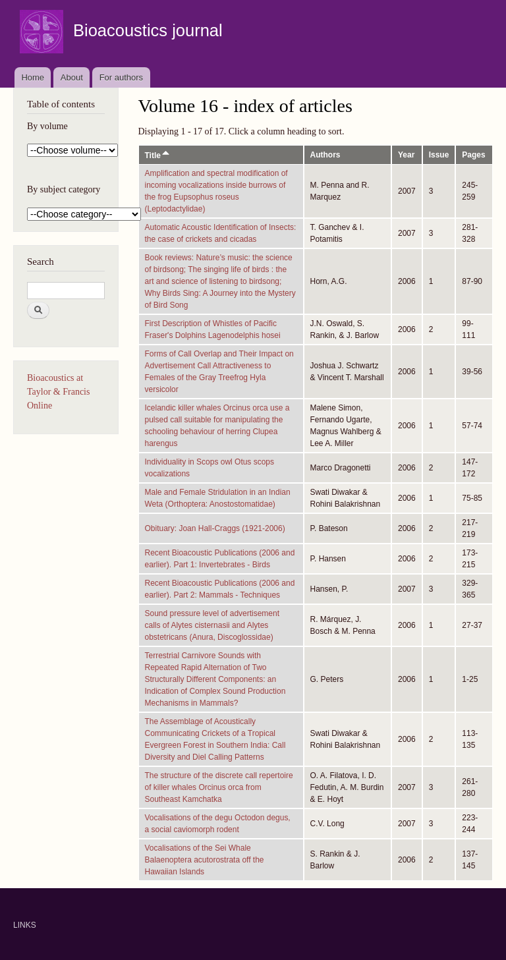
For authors (121, 77)
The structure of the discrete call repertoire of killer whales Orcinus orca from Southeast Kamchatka (219, 787)
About (72, 77)
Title (158, 155)
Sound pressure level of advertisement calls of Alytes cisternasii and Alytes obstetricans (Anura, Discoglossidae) (212, 625)
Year (406, 154)
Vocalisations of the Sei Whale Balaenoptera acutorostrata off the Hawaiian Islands (204, 859)
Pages (473, 154)
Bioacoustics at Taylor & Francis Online (58, 391)
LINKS (24, 925)
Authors (325, 154)
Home (32, 77)
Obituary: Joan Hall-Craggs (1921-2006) (215, 528)
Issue (439, 154)
